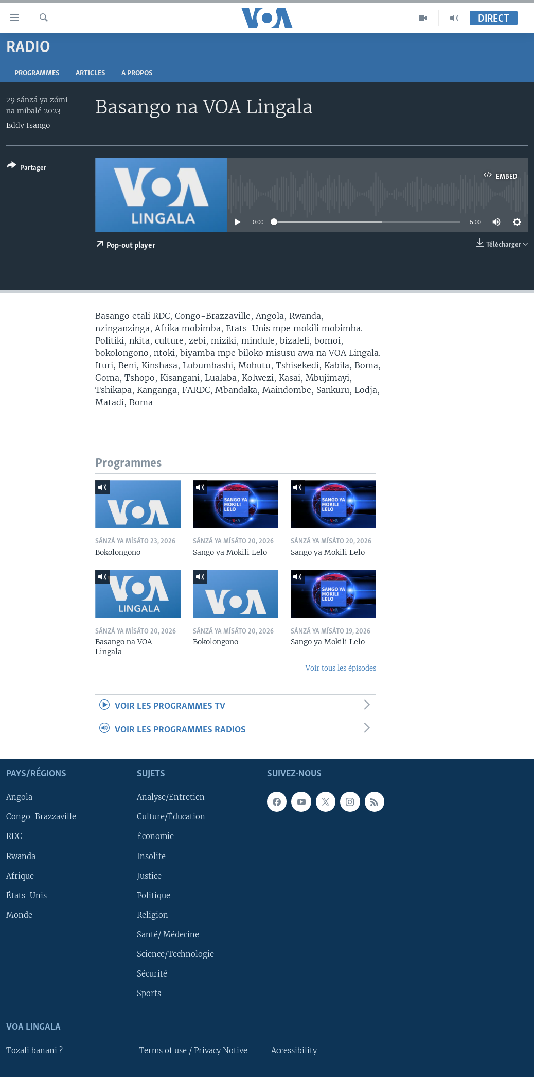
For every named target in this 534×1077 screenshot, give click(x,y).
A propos (136, 73)
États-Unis (26, 895)
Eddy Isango (28, 125)
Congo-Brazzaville (41, 817)
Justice (149, 876)
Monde (19, 915)
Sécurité (152, 974)
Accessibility (294, 1050)
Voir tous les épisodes (341, 668)
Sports (149, 993)
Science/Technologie (175, 954)
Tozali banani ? (34, 1050)
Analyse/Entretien (171, 797)
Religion (152, 915)
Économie (155, 837)
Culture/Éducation (171, 817)
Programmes (36, 73)
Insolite (151, 856)
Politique (153, 895)
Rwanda (20, 856)
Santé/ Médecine (168, 934)
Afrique (20, 876)
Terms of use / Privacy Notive (193, 1050)
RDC (14, 837)
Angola (19, 797)
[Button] (26, 168)
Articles (90, 73)
